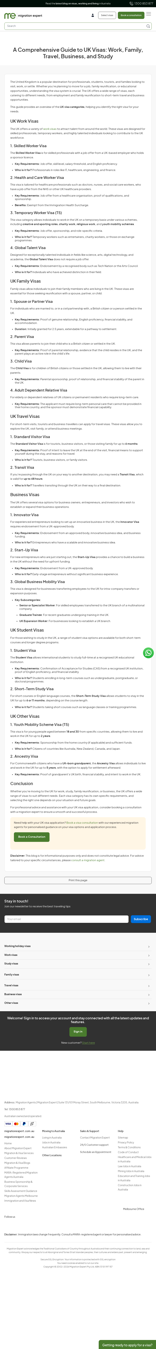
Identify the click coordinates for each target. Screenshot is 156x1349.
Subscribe (141, 919)
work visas (50, 129)
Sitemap (123, 1138)
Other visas (11, 1003)
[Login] (94, 16)
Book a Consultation (31, 837)
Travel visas (11, 985)
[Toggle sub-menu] (148, 946)
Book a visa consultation (82, 822)
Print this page (78, 880)
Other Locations (52, 1155)
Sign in (78, 1031)
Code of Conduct (128, 1152)
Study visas (11, 964)
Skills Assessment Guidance (20, 1191)
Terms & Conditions (129, 1147)
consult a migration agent (87, 860)
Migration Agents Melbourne (21, 1196)
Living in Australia (52, 1138)
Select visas (107, 15)
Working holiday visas (17, 946)
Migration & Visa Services (19, 1153)
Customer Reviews (15, 1158)
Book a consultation (131, 15)
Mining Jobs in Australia (131, 1171)
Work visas (10, 955)
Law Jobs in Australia (129, 1166)
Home (8, 1143)
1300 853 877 (141, 3)
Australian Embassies (54, 1147)
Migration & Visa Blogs (17, 1163)
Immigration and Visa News (20, 1201)
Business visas (13, 994)
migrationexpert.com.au (19, 1131)
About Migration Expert (17, 1148)
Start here (88, 1043)
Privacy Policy (126, 1142)
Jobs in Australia (51, 1142)
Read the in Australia (78, 4)
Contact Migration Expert (95, 1138)
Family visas (11, 975)
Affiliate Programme (16, 1168)
